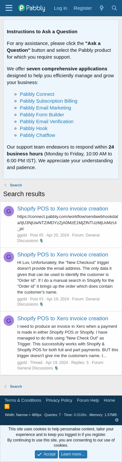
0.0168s (80, 415)
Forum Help (88, 400)
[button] (117, 420)
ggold (22, 235)
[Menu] (9, 8)
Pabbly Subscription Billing (48, 101)
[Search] (114, 8)
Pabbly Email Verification (47, 121)
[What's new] (101, 8)
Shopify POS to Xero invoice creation (62, 209)
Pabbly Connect (37, 94)
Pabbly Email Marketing (45, 107)
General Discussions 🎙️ (38, 368)
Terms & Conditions (23, 400)
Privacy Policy (59, 400)
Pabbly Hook (33, 128)
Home (109, 400)
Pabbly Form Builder (42, 114)
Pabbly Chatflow (37, 135)
